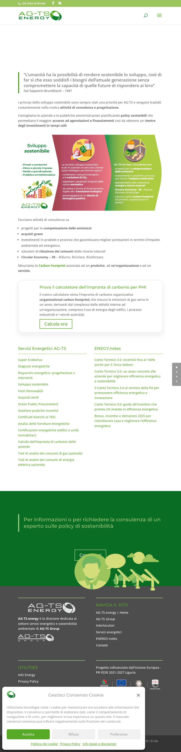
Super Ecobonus (30, 360)
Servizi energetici (109, 632)
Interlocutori (105, 625)
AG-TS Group (105, 619)
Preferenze (119, 734)
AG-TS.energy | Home (112, 612)
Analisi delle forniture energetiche (43, 424)
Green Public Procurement (38, 404)
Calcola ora (55, 324)
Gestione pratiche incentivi (38, 410)
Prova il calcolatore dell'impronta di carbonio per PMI (93, 287)
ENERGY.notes (106, 638)
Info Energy (26, 675)
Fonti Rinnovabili (30, 391)
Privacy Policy (70, 744)
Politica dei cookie (44, 744)
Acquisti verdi (28, 397)
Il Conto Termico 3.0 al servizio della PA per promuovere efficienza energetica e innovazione (126, 393)
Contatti (102, 645)
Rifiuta (74, 734)
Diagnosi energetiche (34, 366)
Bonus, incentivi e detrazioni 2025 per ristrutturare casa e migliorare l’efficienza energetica (125, 421)
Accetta (28, 734)
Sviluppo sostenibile (33, 384)
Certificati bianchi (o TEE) (36, 417)
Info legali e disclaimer (100, 744)
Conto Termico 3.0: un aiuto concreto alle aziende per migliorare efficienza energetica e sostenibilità (127, 376)
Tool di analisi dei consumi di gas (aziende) (50, 453)
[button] (138, 695)
